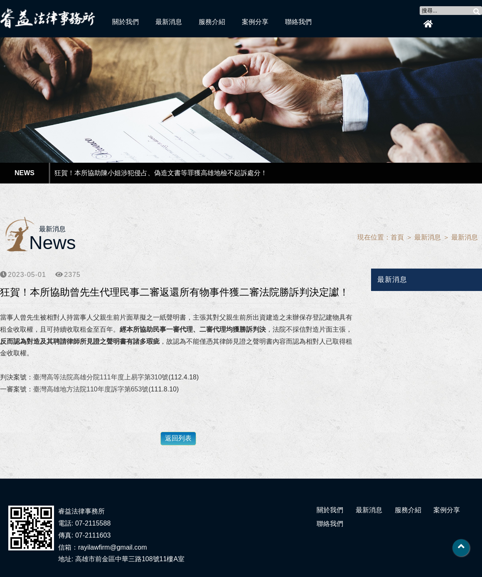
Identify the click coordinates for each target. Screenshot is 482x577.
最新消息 (168, 21)
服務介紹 (212, 21)
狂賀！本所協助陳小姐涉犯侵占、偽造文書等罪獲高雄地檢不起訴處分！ (160, 172)
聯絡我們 (298, 21)
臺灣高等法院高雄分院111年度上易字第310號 (100, 377)
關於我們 (125, 21)
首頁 (397, 237)
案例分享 (255, 21)
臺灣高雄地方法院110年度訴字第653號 (90, 389)
